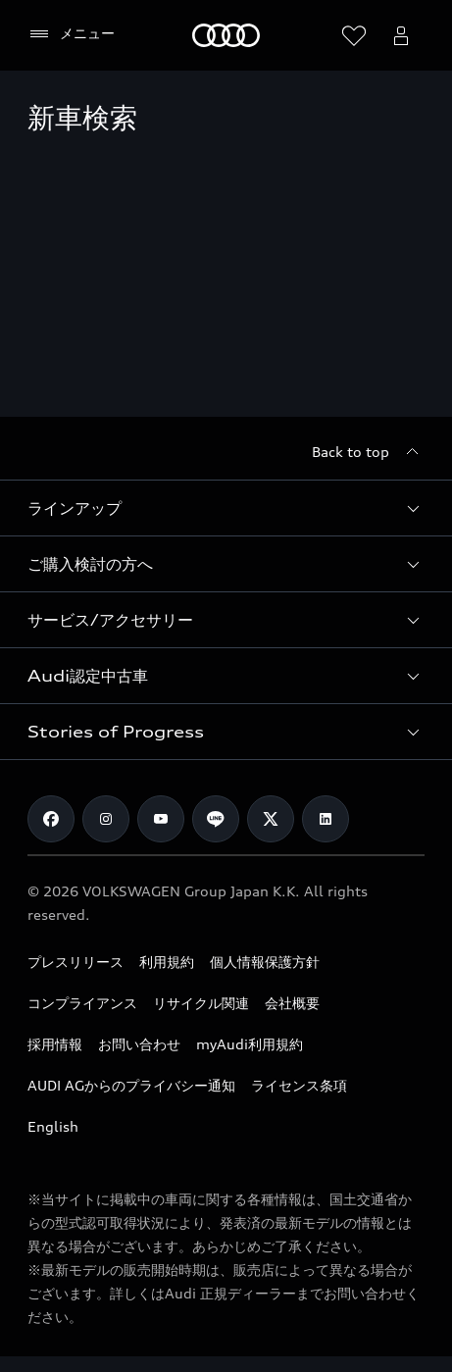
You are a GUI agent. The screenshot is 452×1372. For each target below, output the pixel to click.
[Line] (215, 818)
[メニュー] (71, 34)
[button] (226, 508)
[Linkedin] (325, 818)
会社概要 (292, 1002)
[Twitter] (270, 818)
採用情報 (54, 1044)
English (52, 1126)
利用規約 (166, 961)
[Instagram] (105, 818)
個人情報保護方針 (265, 961)
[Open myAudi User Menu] (401, 35)
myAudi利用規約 (249, 1044)
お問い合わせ (139, 1044)
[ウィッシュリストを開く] (353, 35)
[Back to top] (368, 452)
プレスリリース (75, 961)
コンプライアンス (82, 1002)
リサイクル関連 (201, 1002)
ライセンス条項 (299, 1085)
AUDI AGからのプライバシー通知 (131, 1085)
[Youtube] (160, 818)
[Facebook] (51, 818)
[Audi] (226, 35)
